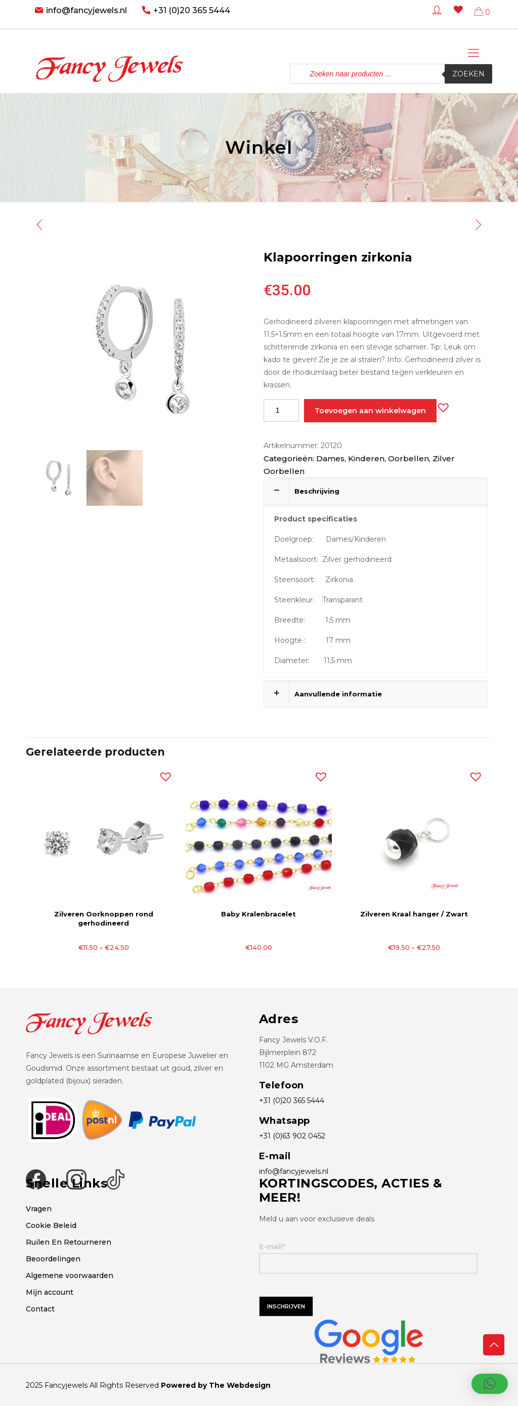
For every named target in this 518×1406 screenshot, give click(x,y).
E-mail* (368, 1257)
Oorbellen (408, 458)
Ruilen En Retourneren (68, 1242)
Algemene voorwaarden (69, 1275)
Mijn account (49, 1292)
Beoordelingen (53, 1258)
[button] (441, 405)
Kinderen (366, 458)
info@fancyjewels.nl (86, 10)
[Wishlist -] (456, 17)
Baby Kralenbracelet (258, 914)
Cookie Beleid (51, 1225)
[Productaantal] (281, 410)
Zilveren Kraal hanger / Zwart (414, 914)
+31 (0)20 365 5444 (191, 10)
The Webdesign (240, 1385)
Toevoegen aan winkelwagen (370, 410)
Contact (40, 1308)
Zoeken (468, 73)
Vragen (39, 1208)
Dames (330, 458)
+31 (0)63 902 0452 (292, 1135)
